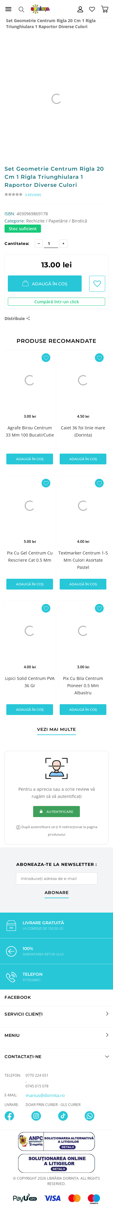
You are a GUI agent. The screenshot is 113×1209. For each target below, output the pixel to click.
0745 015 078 (37, 1086)
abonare (57, 892)
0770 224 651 (37, 1075)
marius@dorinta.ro (45, 1095)
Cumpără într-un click (56, 301)
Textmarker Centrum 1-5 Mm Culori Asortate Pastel (83, 560)
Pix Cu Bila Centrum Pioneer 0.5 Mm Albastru (83, 685)
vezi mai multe (56, 729)
